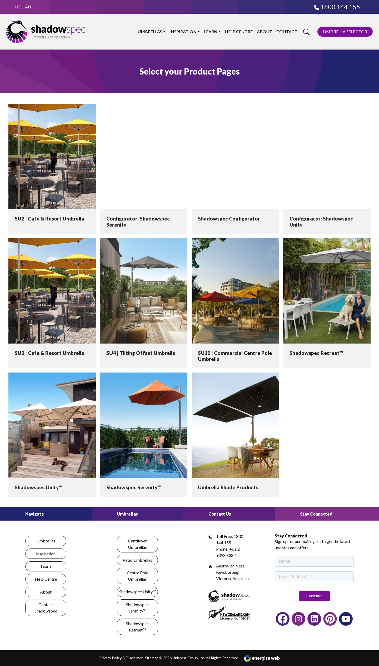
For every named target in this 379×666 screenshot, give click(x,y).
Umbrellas (150, 31)
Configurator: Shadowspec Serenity (138, 222)
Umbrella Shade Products (228, 487)
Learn (210, 31)
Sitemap (151, 657)
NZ (18, 6)
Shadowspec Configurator (229, 219)
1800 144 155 (337, 7)
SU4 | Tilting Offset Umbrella (140, 353)
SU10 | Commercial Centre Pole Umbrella (235, 356)
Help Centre (239, 31)
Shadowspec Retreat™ (316, 353)
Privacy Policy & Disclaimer (121, 657)
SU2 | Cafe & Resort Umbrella (49, 219)
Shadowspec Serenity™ (133, 487)
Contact (286, 31)
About (264, 31)
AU (28, 6)
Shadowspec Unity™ (39, 487)
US (38, 6)
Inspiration (183, 31)
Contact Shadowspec (45, 607)
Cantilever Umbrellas (137, 544)
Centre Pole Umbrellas (137, 575)
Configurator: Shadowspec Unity (321, 222)
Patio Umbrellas (137, 559)
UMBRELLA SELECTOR (345, 31)
